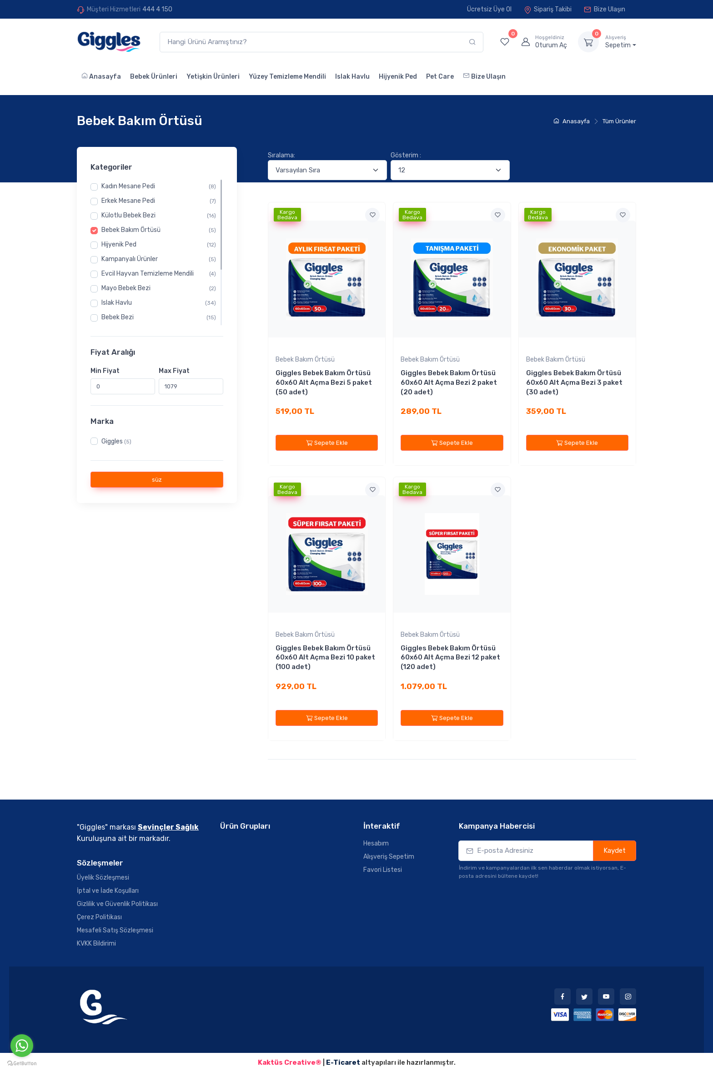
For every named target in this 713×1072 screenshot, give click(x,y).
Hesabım (376, 843)
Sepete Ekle (327, 442)
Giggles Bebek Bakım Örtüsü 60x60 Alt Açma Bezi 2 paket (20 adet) (449, 382)
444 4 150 (157, 9)
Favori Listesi (382, 870)
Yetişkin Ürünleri (213, 77)
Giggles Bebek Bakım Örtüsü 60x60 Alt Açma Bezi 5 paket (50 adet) (324, 382)
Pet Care (440, 77)
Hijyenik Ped (398, 77)
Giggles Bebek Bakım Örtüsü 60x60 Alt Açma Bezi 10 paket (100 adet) (325, 657)
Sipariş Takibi (548, 9)
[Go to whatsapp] (21, 1045)
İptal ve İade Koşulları (108, 891)
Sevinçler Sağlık (168, 827)
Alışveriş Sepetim (388, 857)
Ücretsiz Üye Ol (489, 9)
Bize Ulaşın (604, 9)
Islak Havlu (352, 77)
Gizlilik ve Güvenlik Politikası (117, 904)
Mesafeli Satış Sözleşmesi (115, 930)
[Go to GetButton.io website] (21, 1063)
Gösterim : (406, 155)
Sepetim (620, 42)
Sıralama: (281, 155)
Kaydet (614, 850)
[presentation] (528, 898)
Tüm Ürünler (619, 121)
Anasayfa (101, 76)
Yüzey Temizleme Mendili (287, 77)
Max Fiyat (174, 370)
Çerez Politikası (99, 917)
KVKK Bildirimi (96, 943)
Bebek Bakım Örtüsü (305, 359)
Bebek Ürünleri (153, 77)
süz (157, 479)
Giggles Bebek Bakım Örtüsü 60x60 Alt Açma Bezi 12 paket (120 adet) (450, 657)
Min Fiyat (105, 370)
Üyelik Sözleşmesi (103, 877)
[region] (156, 252)
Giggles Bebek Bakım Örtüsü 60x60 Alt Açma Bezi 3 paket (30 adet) (574, 382)
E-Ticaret (344, 1062)
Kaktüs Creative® (289, 1062)
